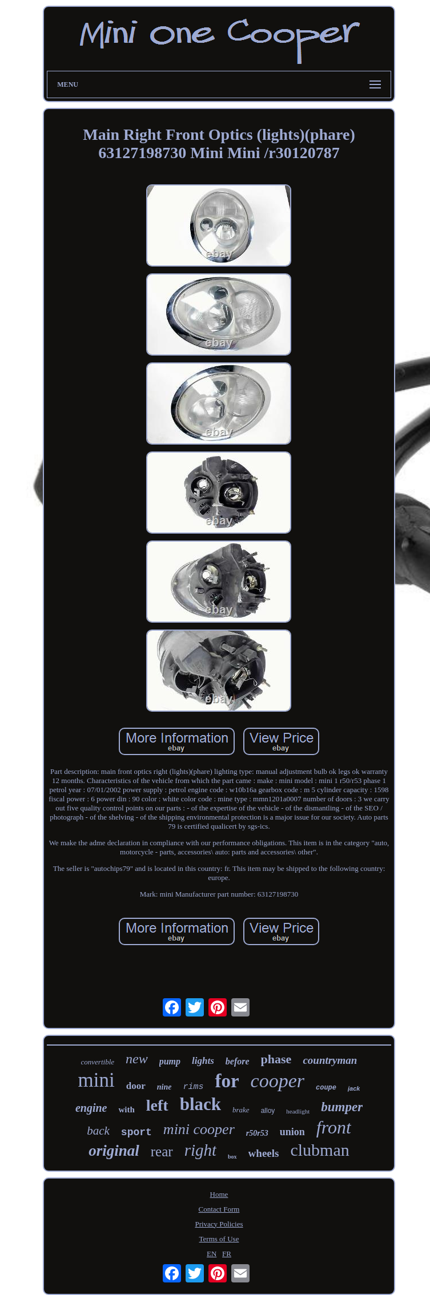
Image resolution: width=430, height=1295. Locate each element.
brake (241, 1110)
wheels (263, 1153)
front (333, 1127)
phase (276, 1059)
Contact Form (219, 1209)
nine (164, 1087)
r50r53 (257, 1133)
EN (211, 1253)
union (292, 1131)
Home (219, 1194)
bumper (342, 1107)
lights (203, 1060)
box (232, 1156)
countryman (330, 1060)
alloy (268, 1111)
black (200, 1104)
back (98, 1130)
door (136, 1085)
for (227, 1081)
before (238, 1061)
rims (193, 1087)
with (126, 1109)
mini (96, 1080)
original (114, 1150)
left (157, 1105)
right (200, 1150)
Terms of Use (219, 1239)
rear (162, 1151)
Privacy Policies (219, 1224)
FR (226, 1253)
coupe (326, 1088)
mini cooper (199, 1129)
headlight (298, 1111)
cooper (277, 1080)
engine (91, 1108)
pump (169, 1061)
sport (136, 1132)
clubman (319, 1149)
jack (354, 1088)
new (137, 1058)
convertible (97, 1062)
